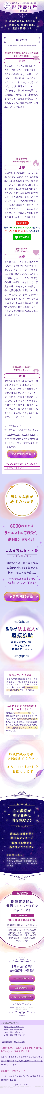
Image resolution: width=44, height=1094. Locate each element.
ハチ (17, 1061)
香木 (38, 1076)
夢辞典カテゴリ (13, 46)
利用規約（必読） (14, 1007)
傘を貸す (24, 1057)
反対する (11, 1061)
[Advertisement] (22, 135)
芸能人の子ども (25, 1076)
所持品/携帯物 (26, 46)
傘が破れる (33, 1057)
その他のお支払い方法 (22, 1004)
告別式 (22, 1061)
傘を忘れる (5, 1057)
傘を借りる (15, 1057)
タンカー (4, 1076)
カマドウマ (13, 1076)
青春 (34, 1076)
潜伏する (29, 1061)
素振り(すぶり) (9, 1080)
